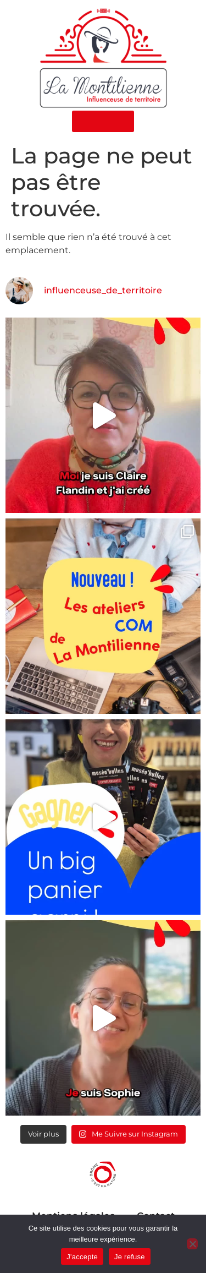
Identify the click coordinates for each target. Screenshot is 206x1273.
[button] (103, 121)
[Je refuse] (192, 1243)
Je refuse (129, 1257)
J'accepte (82, 1257)
